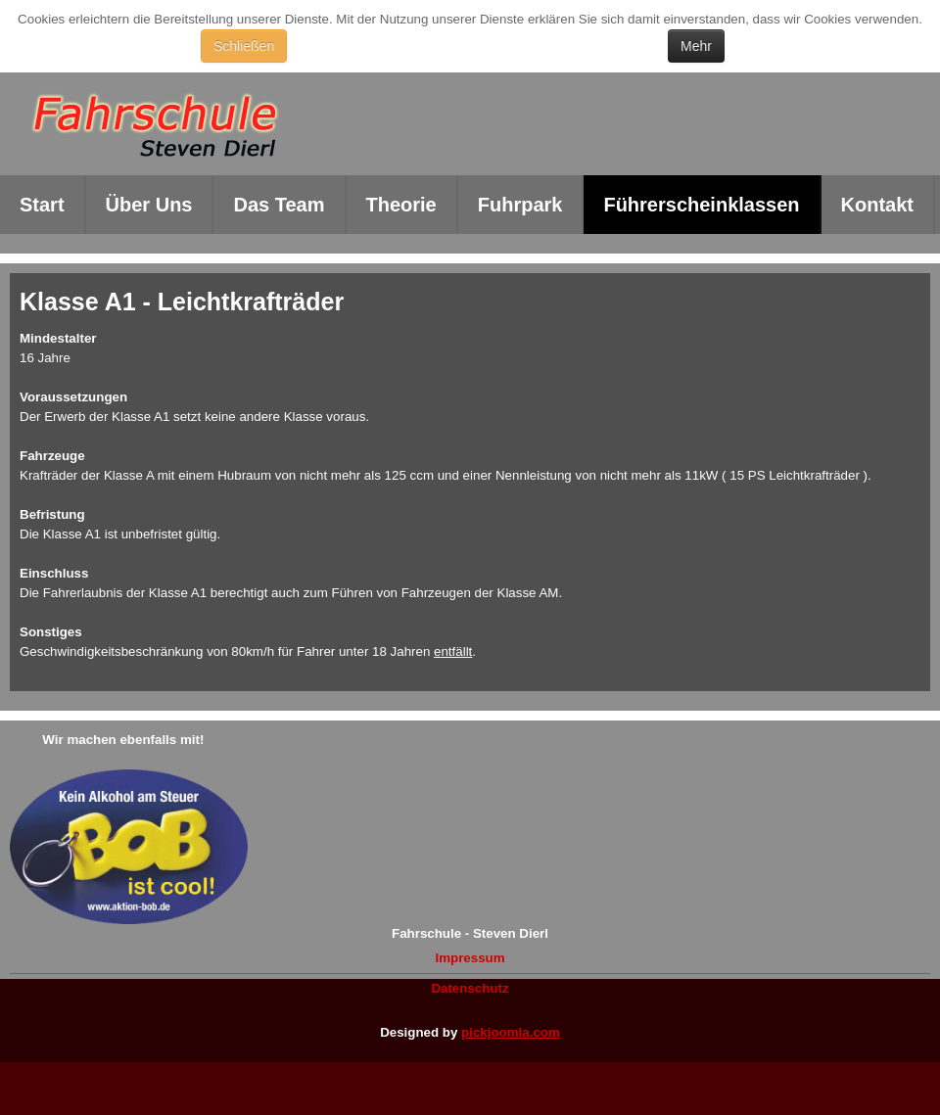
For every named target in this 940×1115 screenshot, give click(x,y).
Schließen (243, 46)
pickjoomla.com (510, 1032)
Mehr (696, 46)
